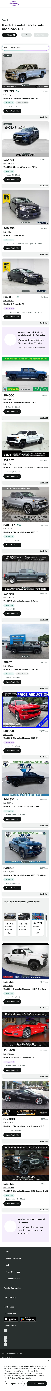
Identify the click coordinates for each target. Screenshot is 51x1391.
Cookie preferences (14, 1384)
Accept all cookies (37, 1384)
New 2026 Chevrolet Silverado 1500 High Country (8, 932)
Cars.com (8, 1371)
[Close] (48, 1360)
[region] (25, 1374)
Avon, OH (5, 20)
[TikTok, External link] (5, 1330)
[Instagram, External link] (5, 1341)
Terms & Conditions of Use (12, 1353)
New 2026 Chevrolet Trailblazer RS (22, 931)
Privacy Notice (29, 1366)
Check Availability (12, 111)
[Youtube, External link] (5, 1337)
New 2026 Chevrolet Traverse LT (37, 929)
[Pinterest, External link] (5, 1344)
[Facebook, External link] (5, 1334)
